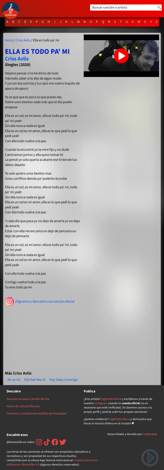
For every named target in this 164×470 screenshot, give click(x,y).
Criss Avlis (23, 40)
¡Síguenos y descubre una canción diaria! (40, 301)
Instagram (100, 403)
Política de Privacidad (52, 413)
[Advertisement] (42, 337)
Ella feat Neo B (34, 379)
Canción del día (39, 399)
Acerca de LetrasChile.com (23, 406)
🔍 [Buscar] (159, 7)
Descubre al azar (17, 399)
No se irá (13, 379)
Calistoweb (150, 434)
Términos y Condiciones (22, 413)
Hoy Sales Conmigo (63, 379)
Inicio (9, 40)
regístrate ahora (111, 399)
